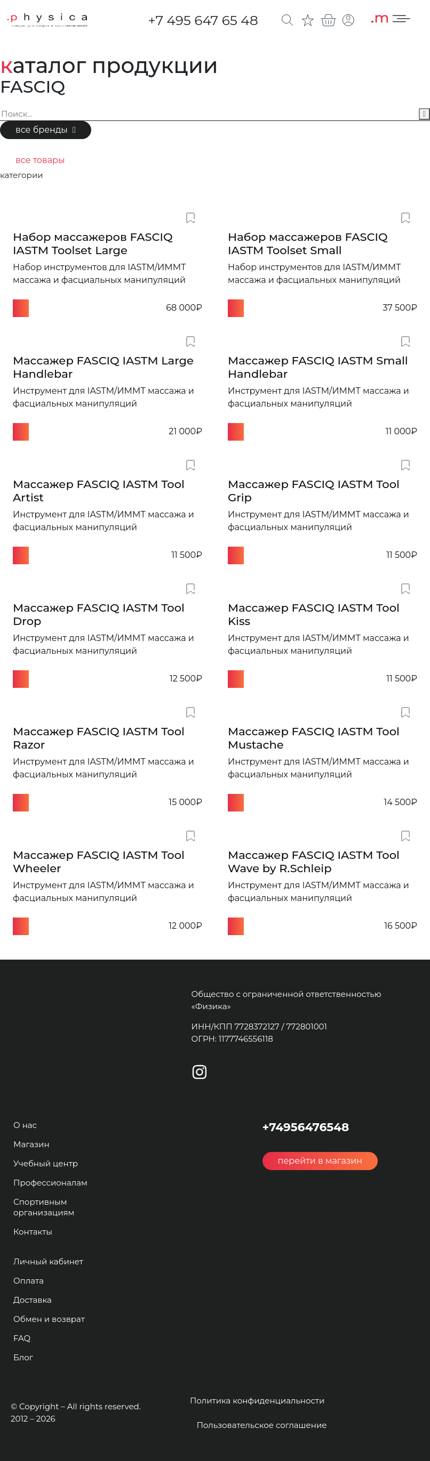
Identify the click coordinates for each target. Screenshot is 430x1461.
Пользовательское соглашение (261, 1425)
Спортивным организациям (43, 1207)
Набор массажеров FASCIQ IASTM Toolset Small (308, 243)
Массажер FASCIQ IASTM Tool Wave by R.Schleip (314, 861)
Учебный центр (45, 1163)
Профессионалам (50, 1183)
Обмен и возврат (49, 1319)
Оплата (28, 1281)
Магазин (31, 1144)
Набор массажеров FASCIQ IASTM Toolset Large (93, 243)
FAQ (21, 1338)
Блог (23, 1357)
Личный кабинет (48, 1261)
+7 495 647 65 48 (203, 20)
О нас (25, 1125)
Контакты (32, 1232)
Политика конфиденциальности (257, 1400)
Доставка (32, 1300)
